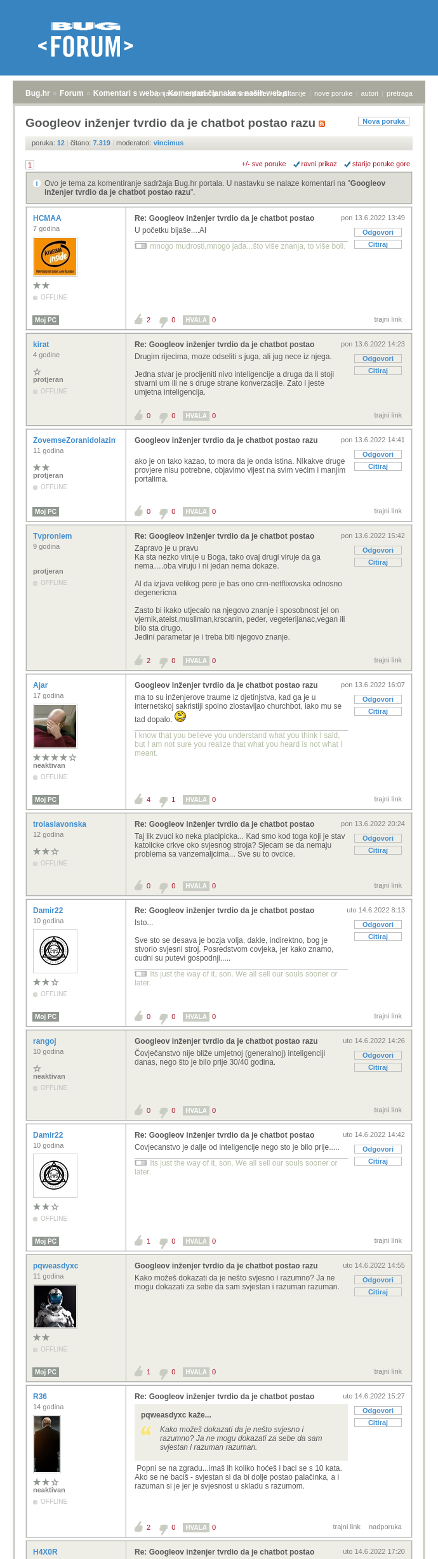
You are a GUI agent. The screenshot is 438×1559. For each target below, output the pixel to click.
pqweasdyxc (57, 1265)
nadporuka (385, 1526)
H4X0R (46, 1552)
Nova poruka (383, 121)
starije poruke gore (381, 164)
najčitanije (290, 93)
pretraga (400, 93)
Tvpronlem (53, 536)
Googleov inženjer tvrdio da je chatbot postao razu (226, 440)
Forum (71, 93)
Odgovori (378, 232)
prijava (166, 93)
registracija (202, 93)
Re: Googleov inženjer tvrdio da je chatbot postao (224, 218)
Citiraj (378, 244)
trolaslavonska (60, 824)
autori (370, 93)
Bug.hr (37, 93)
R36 (41, 1396)
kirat (42, 344)
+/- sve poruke (264, 164)
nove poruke (333, 93)
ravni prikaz (319, 164)
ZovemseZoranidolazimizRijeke (90, 440)
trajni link (388, 319)
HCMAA (48, 218)
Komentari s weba (126, 93)
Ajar (41, 685)
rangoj (45, 1041)
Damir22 (49, 910)
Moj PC (45, 320)
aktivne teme (247, 93)
